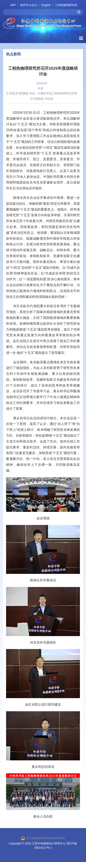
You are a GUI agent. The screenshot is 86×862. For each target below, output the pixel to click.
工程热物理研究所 (66, 5)
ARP (13, 5)
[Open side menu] (81, 38)
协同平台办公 (28, 5)
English (46, 5)
